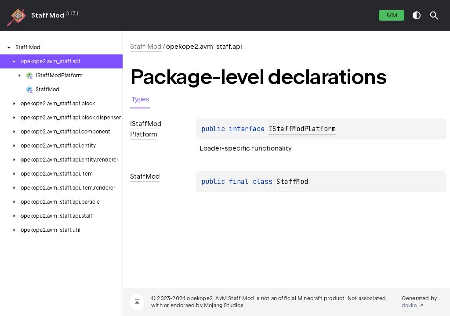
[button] (434, 15)
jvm (391, 15)
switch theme (416, 15)
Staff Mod (47, 15)
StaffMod (292, 181)
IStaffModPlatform (302, 129)
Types (140, 99)
